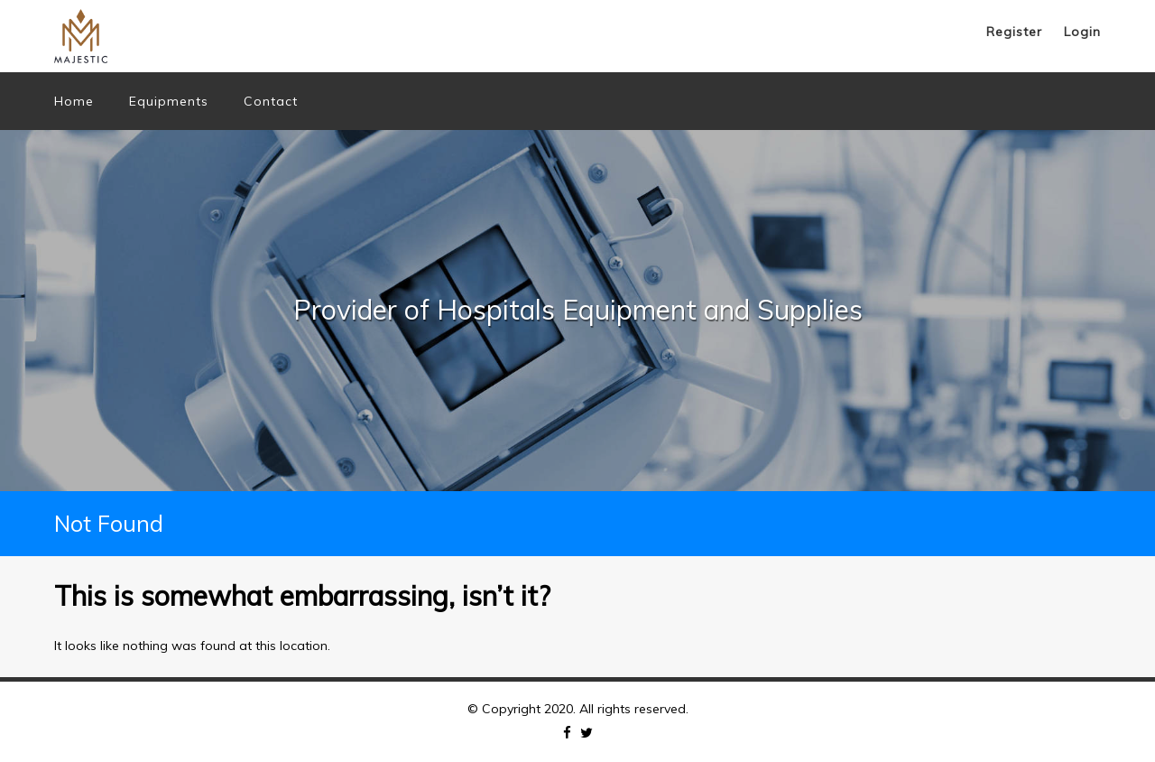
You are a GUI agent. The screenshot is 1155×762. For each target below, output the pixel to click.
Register (1014, 31)
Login (1082, 31)
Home (74, 101)
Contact (271, 101)
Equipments (168, 101)
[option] (577, 310)
